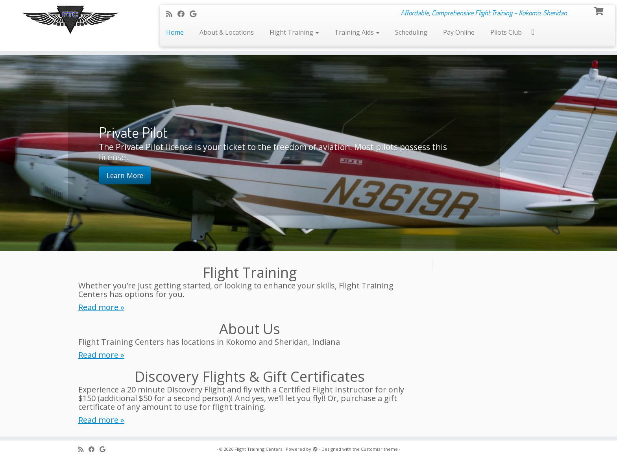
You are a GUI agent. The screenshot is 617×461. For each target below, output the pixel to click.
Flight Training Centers (258, 449)
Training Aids (356, 32)
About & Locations (227, 32)
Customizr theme (379, 449)
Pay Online (459, 32)
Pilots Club (506, 32)
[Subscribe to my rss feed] (171, 14)
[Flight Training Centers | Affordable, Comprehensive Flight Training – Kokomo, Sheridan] (71, 19)
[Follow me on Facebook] (183, 14)
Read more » (101, 307)
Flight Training (294, 32)
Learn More (125, 175)
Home (175, 32)
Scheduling (411, 32)
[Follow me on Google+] (195, 14)
